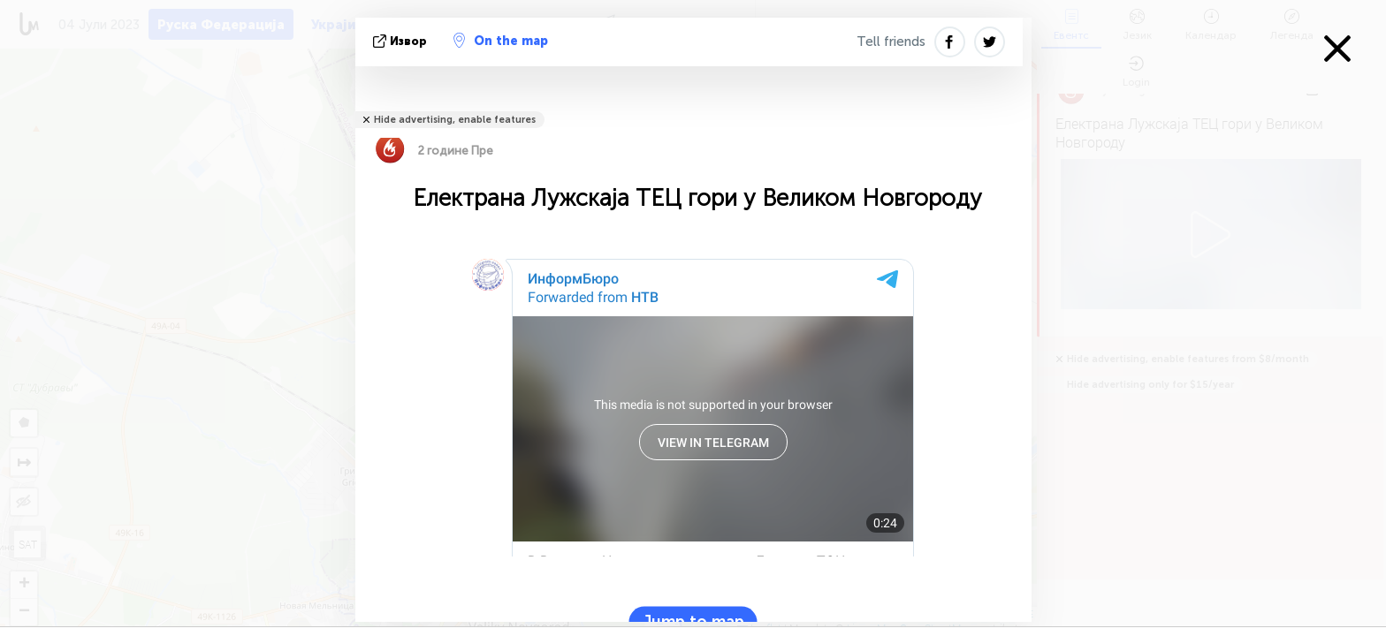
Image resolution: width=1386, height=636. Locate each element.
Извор (402, 41)
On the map (500, 41)
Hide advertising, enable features (455, 119)
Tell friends (891, 41)
